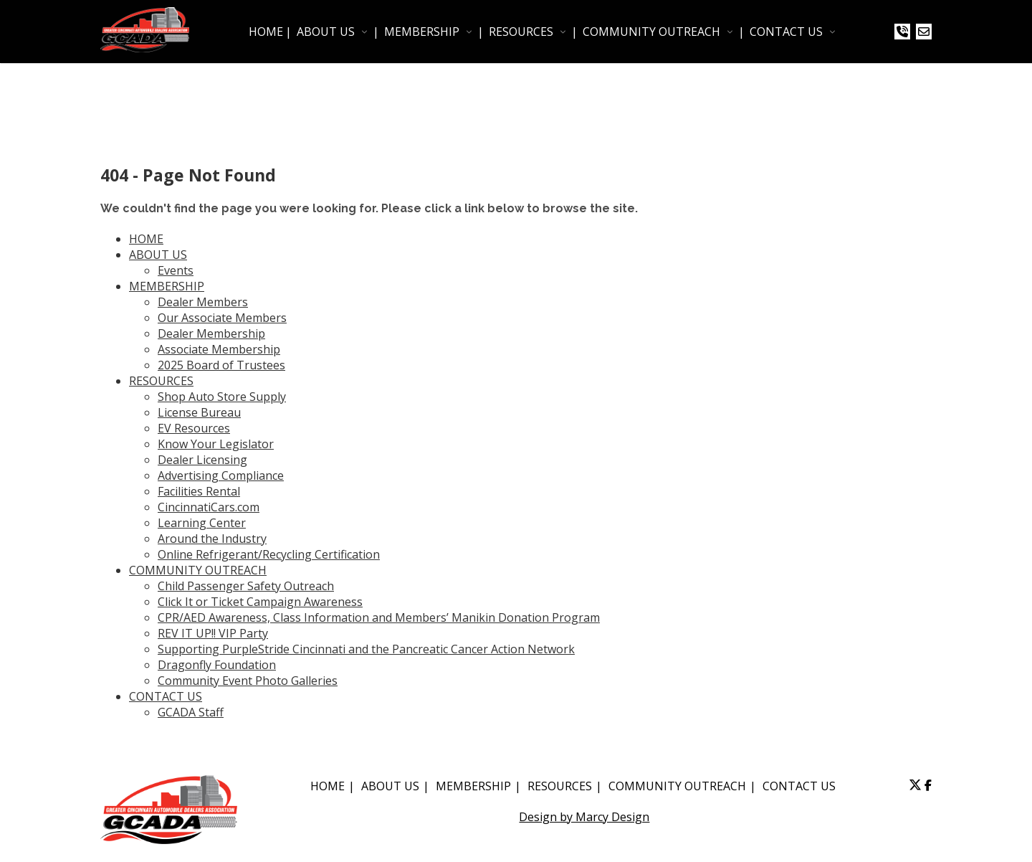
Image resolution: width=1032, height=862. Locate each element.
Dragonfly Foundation (217, 665)
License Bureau (199, 412)
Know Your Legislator (216, 444)
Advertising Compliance (221, 475)
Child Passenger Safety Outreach (246, 586)
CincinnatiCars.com (208, 507)
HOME (266, 31)
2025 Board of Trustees (221, 365)
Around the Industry (212, 538)
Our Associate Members (222, 318)
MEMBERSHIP (421, 31)
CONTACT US (786, 31)
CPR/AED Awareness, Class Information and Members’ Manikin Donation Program (379, 617)
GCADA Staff (191, 712)
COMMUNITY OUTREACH (651, 31)
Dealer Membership (211, 333)
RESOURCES (521, 31)
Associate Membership (219, 349)
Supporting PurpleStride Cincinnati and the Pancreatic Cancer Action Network (366, 649)
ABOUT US (326, 31)
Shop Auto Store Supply (222, 396)
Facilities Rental (199, 491)
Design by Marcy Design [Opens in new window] (584, 817)
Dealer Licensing (202, 460)
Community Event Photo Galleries (248, 680)
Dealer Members (203, 302)
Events (176, 270)
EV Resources (194, 428)
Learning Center (202, 523)
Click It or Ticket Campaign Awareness (260, 602)
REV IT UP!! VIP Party (213, 633)
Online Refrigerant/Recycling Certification (269, 554)
